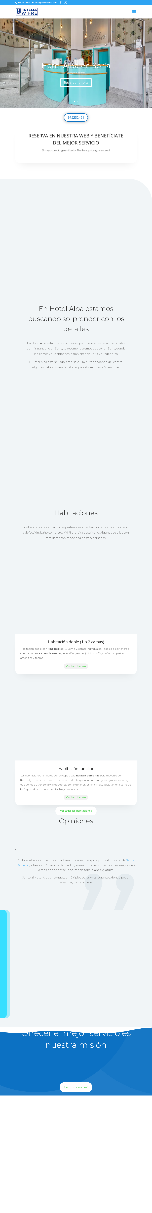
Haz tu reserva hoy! (76, 1021)
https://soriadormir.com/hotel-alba (76, 1181)
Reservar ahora (76, 82)
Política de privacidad (78, 1204)
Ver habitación (76, 600)
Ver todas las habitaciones (76, 745)
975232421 (76, 117)
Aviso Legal (98, 1204)
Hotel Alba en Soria (76, 65)
